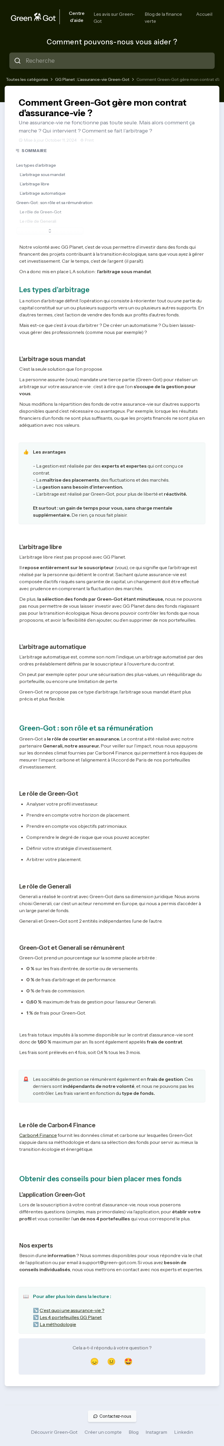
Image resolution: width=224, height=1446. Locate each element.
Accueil (204, 14)
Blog (134, 1432)
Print (87, 140)
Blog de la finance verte (163, 17)
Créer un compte (103, 1432)
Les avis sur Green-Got (114, 17)
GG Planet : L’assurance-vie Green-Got (92, 79)
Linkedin (183, 1432)
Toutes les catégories (27, 79)
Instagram (156, 1432)
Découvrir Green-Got (54, 1432)
